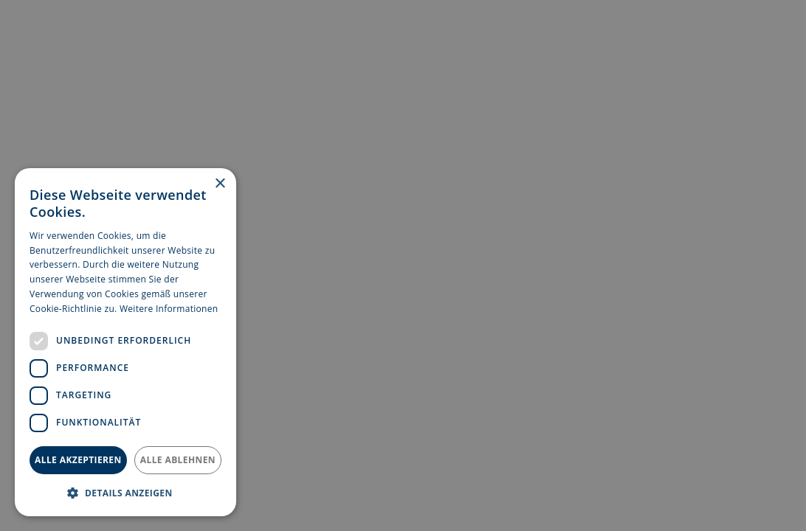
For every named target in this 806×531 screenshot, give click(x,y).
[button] (125, 493)
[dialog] (125, 342)
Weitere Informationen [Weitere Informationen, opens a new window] (169, 308)
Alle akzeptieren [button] (78, 460)
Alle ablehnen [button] (178, 460)
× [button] (219, 184)
